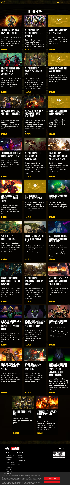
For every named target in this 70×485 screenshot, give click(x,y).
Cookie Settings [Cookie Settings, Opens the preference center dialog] (52, 481)
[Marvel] (15, 448)
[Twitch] (56, 448)
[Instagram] (64, 448)
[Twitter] (50, 448)
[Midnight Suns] (3, 2)
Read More (4, 49)
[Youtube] (60, 448)
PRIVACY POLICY (10, 455)
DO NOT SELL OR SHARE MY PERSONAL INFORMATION (10, 470)
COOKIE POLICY (10, 462)
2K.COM (20, 455)
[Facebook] (53, 448)
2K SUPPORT (21, 460)
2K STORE (20, 457)
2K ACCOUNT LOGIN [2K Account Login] (21, 463)
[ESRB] (59, 454)
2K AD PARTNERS (10, 464)
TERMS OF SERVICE (9, 458)
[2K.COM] (7, 448)
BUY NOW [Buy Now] (56, 2)
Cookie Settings (10, 475)
